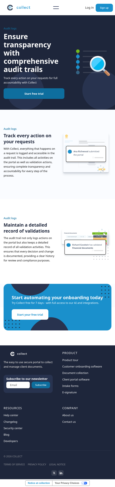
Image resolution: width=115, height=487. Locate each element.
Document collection (75, 373)
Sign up (104, 7)
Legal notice (57, 464)
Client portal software (76, 379)
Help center (11, 415)
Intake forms (70, 386)
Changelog (10, 422)
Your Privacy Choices (67, 483)
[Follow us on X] (54, 473)
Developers (11, 441)
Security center (13, 428)
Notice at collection (39, 483)
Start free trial (33, 93)
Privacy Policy (37, 464)
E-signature (69, 392)
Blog (6, 434)
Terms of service (14, 464)
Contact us (69, 422)
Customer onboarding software (82, 366)
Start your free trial (30, 314)
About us (68, 415)
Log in (89, 8)
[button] (56, 7)
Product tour (70, 360)
